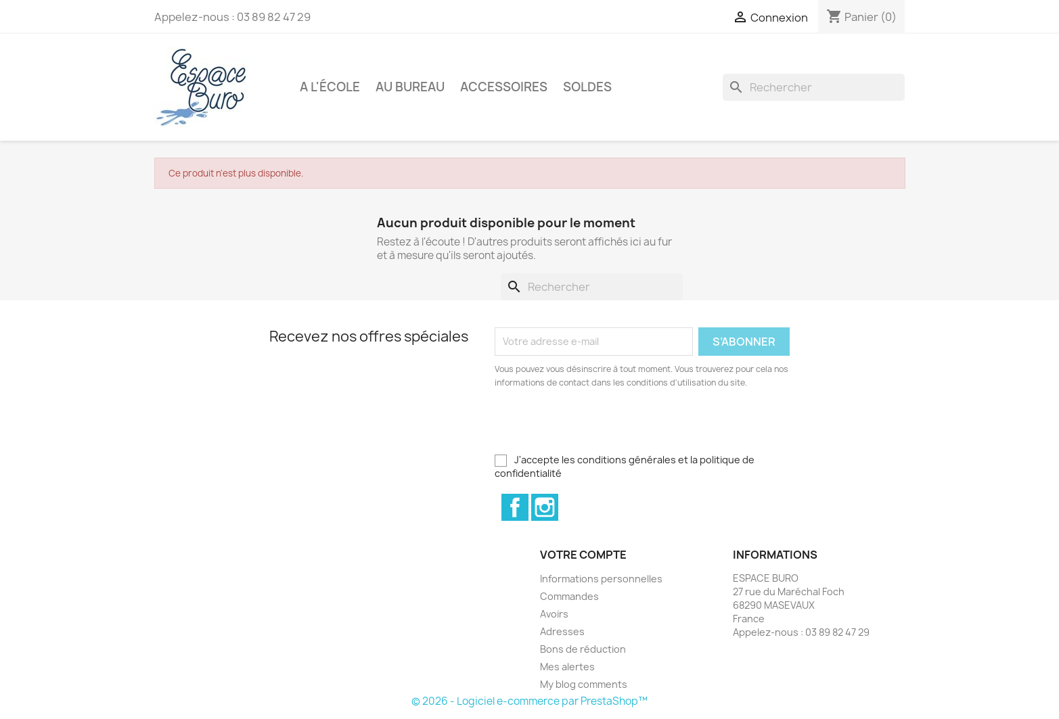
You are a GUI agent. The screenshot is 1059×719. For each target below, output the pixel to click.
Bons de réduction (583, 649)
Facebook (514, 507)
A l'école (330, 86)
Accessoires (503, 86)
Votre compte (583, 554)
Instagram (544, 507)
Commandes (569, 596)
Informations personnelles (601, 578)
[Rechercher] (814, 87)
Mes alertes (567, 666)
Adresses (562, 631)
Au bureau (410, 86)
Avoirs (554, 613)
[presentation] (608, 426)
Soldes (587, 86)
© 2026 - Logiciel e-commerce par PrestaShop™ (529, 701)
